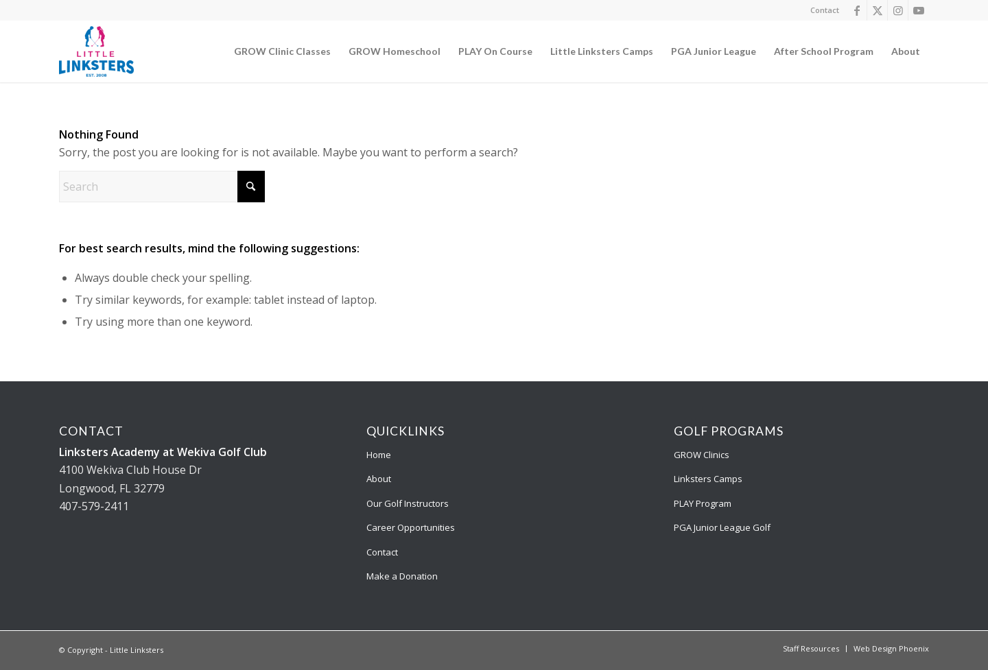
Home (378, 454)
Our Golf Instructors (407, 503)
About (378, 478)
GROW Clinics (701, 454)
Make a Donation (402, 576)
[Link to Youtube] (918, 10)
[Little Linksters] (96, 51)
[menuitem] (821, 10)
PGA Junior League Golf (722, 527)
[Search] (162, 186)
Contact (824, 10)
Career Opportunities (410, 527)
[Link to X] (877, 10)
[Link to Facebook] (857, 10)
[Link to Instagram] (898, 10)
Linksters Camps (708, 478)
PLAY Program (702, 503)
